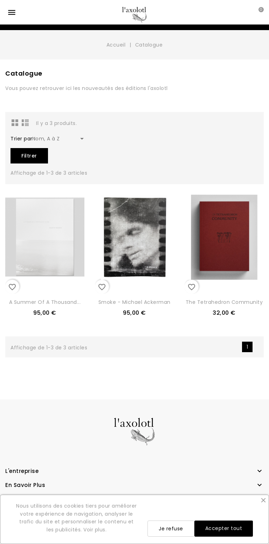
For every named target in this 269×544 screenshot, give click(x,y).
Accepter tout (223, 528)
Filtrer (29, 155)
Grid (15, 122)
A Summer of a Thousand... (45, 302)
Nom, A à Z (59, 138)
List (25, 122)
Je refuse (171, 528)
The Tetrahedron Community (224, 302)
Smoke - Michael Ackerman (134, 302)
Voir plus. (94, 529)
